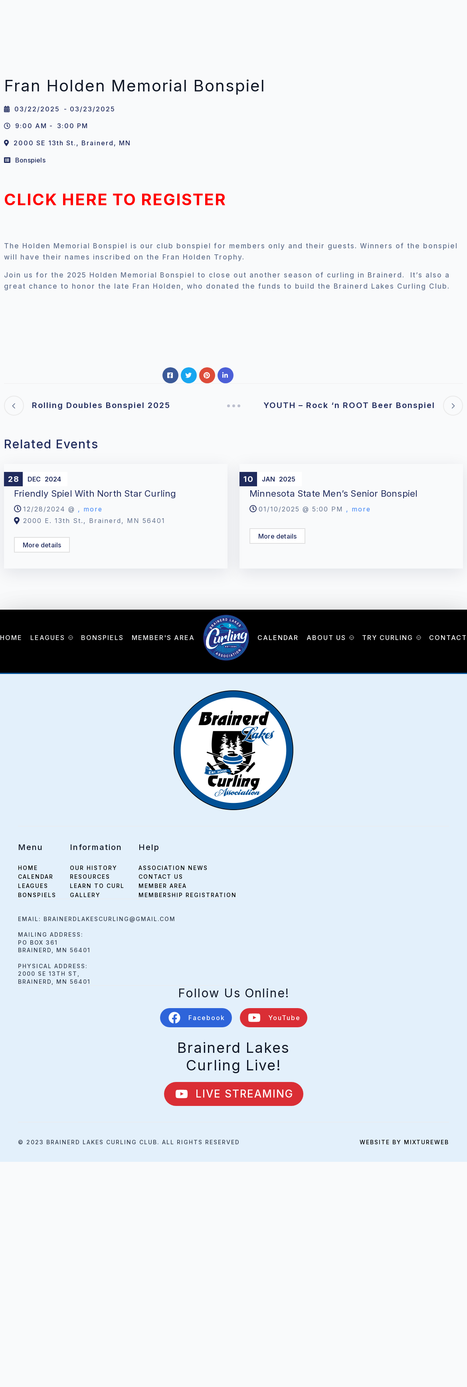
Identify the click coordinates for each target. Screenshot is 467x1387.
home (28, 867)
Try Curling (387, 637)
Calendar (278, 637)
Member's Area (163, 637)
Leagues (47, 637)
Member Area (163, 885)
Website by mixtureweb (404, 1142)
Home (11, 637)
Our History (93, 867)
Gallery (85, 895)
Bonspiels (30, 160)
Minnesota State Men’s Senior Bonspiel (333, 493)
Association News (173, 867)
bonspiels (37, 895)
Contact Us (161, 876)
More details (42, 545)
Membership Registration (188, 895)
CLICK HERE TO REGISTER (115, 199)
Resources (90, 876)
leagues (33, 885)
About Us (326, 637)
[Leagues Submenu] (69, 637)
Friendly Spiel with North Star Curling (95, 493)
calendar (35, 876)
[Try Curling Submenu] (417, 637)
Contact (448, 637)
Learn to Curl (97, 885)
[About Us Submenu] (350, 637)
